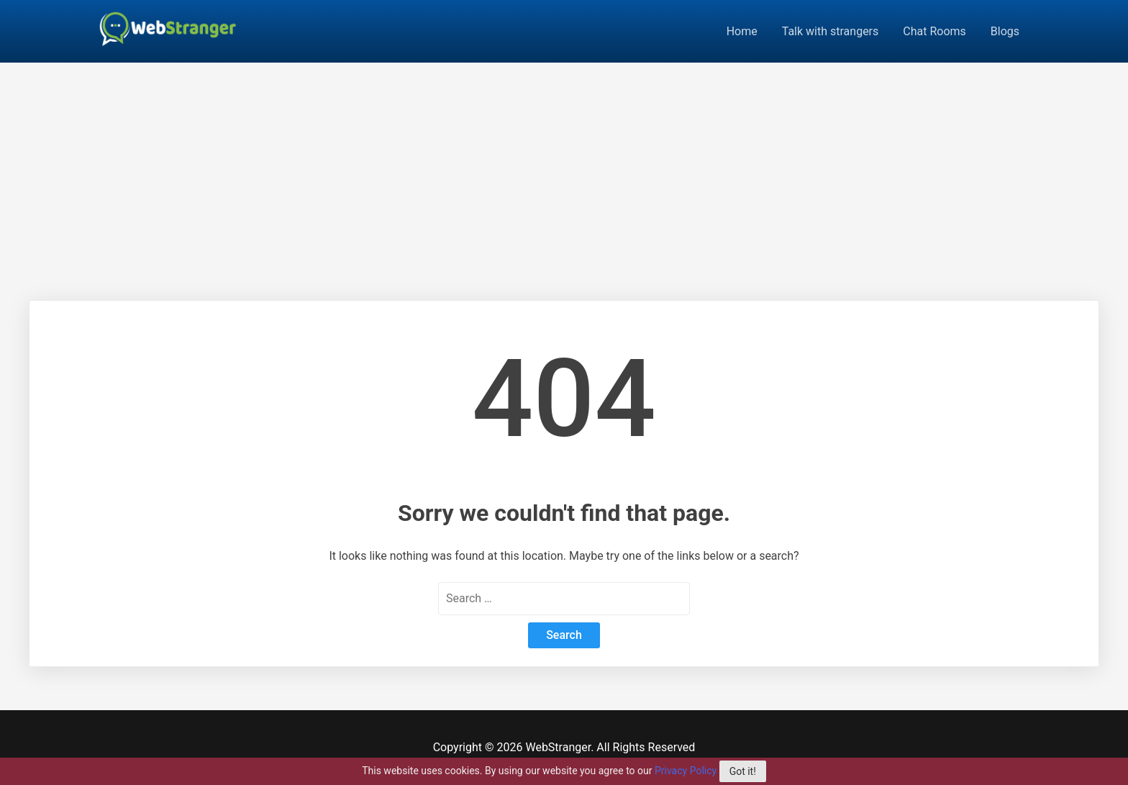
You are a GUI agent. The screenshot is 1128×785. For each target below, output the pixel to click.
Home (742, 31)
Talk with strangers (830, 31)
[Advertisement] (564, 170)
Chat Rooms (934, 31)
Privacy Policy (686, 770)
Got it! (742, 771)
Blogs (1005, 31)
